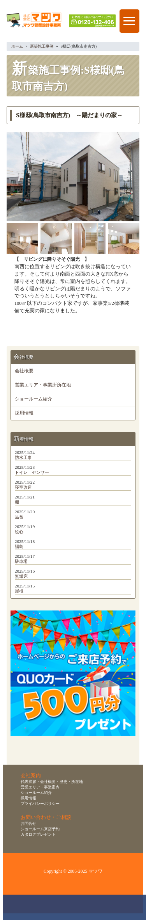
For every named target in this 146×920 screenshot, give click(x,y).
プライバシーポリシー (40, 803)
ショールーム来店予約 (40, 829)
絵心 (19, 531)
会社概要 (24, 371)
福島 (19, 546)
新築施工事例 (41, 46)
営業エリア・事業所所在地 (43, 385)
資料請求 (105, 907)
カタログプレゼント (38, 834)
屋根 (19, 591)
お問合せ (28, 823)
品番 (19, 516)
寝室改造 (23, 487)
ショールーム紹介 (33, 399)
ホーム (17, 46)
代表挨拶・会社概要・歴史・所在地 (52, 781)
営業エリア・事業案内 (40, 787)
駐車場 (21, 561)
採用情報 (24, 413)
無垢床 (21, 576)
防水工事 (23, 457)
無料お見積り (75, 907)
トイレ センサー (32, 472)
